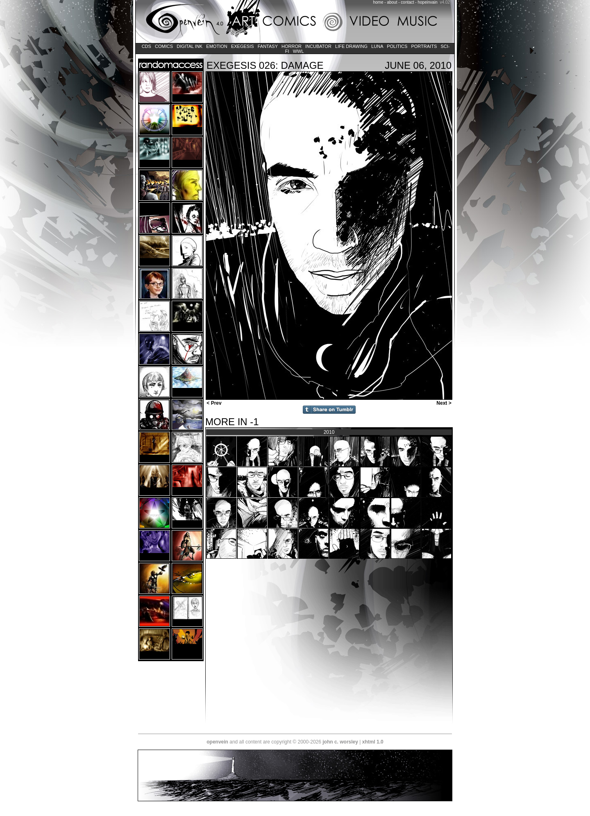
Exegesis (242, 46)
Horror (291, 46)
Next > (444, 403)
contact (407, 2)
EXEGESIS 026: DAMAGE (264, 65)
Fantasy (267, 46)
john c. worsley (340, 742)
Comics (164, 46)
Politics (397, 46)
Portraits (424, 46)
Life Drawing (351, 46)
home (378, 2)
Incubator (318, 46)
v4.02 (444, 2)
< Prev (213, 403)
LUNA (377, 46)
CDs (146, 46)
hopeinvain (427, 2)
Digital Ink (189, 46)
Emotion (216, 46)
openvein (217, 742)
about (392, 2)
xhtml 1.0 (373, 742)
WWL (298, 51)
